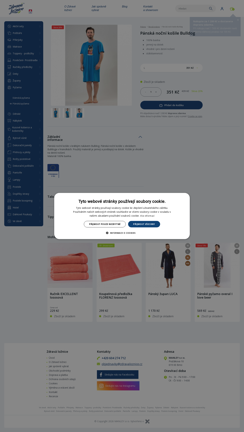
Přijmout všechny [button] (144, 224)
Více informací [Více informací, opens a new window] (147, 215)
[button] (121, 233)
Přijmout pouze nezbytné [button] (104, 224)
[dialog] (122, 216)
